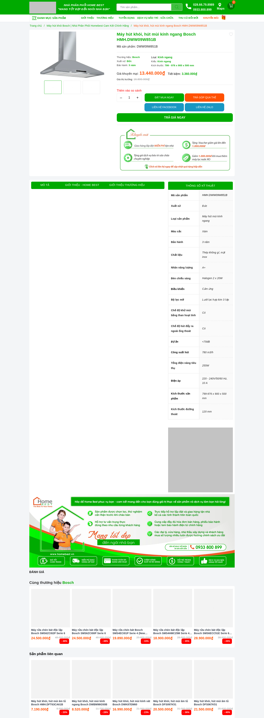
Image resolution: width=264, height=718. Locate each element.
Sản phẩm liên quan (47, 653)
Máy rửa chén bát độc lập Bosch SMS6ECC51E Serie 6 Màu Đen (211, 631)
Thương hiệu (106, 17)
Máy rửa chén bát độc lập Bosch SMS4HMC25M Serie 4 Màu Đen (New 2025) (171, 631)
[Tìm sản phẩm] (143, 7)
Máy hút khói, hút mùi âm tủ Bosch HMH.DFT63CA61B (48, 702)
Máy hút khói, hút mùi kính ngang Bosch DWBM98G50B (89, 702)
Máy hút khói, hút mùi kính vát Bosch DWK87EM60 (131, 702)
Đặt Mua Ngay (164, 96)
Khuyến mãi (212, 17)
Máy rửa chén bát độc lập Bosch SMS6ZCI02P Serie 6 (48, 631)
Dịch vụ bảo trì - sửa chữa (156, 17)
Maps (221, 6)
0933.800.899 (202, 9)
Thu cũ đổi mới (190, 17)
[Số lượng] (129, 97)
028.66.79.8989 (203, 4)
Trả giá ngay (174, 116)
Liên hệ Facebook (164, 106)
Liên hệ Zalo (204, 106)
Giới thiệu (87, 17)
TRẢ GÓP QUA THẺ (204, 96)
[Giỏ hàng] (231, 5)
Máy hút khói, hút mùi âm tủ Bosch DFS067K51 (211, 702)
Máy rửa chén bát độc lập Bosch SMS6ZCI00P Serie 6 (89, 631)
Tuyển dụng (127, 17)
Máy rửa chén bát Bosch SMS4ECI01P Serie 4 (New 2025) (129, 631)
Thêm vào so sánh (129, 89)
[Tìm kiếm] (176, 7)
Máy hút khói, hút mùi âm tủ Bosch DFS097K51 (170, 702)
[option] (72, 72)
